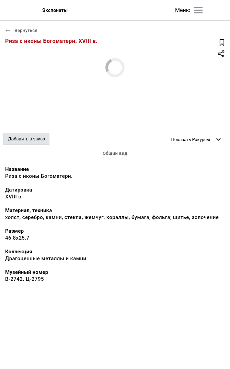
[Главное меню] (198, 10)
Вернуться (21, 30)
